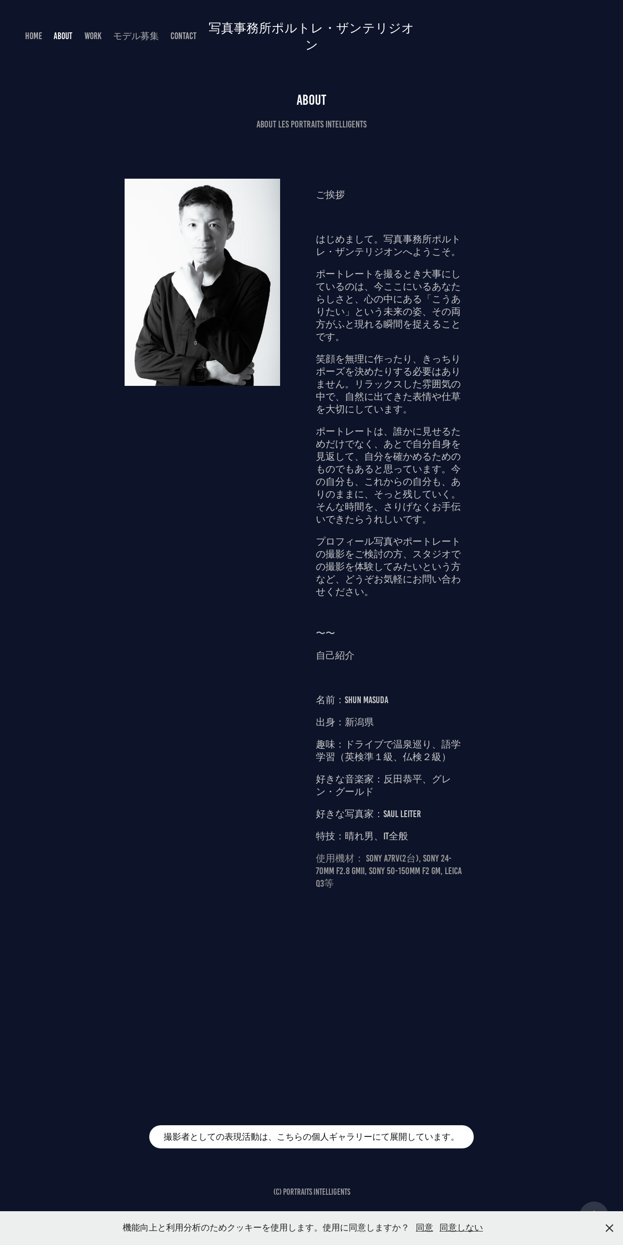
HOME (33, 36)
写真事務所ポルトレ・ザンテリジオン (311, 36)
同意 (424, 1227)
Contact (183, 36)
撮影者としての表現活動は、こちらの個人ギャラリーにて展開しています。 (311, 1137)
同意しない (461, 1227)
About (63, 36)
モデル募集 (136, 36)
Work (93, 36)
